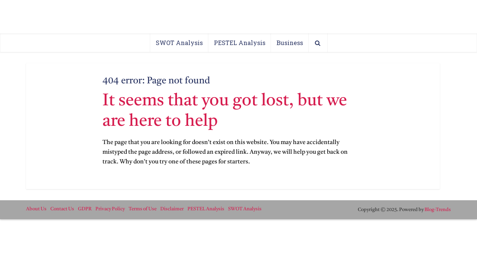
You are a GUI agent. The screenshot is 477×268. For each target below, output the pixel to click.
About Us (36, 209)
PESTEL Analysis (239, 43)
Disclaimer (172, 209)
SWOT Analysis (179, 43)
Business (290, 43)
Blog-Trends (437, 209)
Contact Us (62, 209)
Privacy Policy (110, 209)
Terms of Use (143, 209)
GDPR (85, 209)
